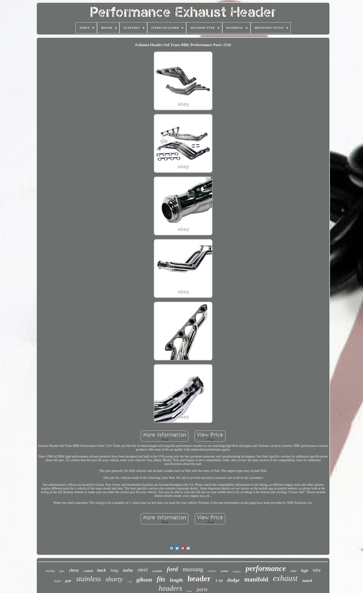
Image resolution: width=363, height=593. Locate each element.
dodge (233, 580)
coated (88, 571)
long (114, 570)
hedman (237, 571)
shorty (114, 579)
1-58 (130, 581)
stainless (88, 579)
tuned (307, 580)
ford (172, 569)
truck (189, 591)
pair (68, 581)
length (176, 580)
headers (170, 588)
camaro (212, 571)
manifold (256, 579)
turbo (128, 570)
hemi (57, 581)
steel (143, 570)
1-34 (218, 580)
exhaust (285, 578)
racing (50, 571)
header (199, 578)
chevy (74, 570)
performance (266, 568)
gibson (144, 580)
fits (161, 579)
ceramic (157, 571)
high (304, 571)
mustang (193, 569)
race (294, 571)
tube (317, 570)
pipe (61, 571)
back (101, 570)
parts (202, 589)
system (224, 571)
